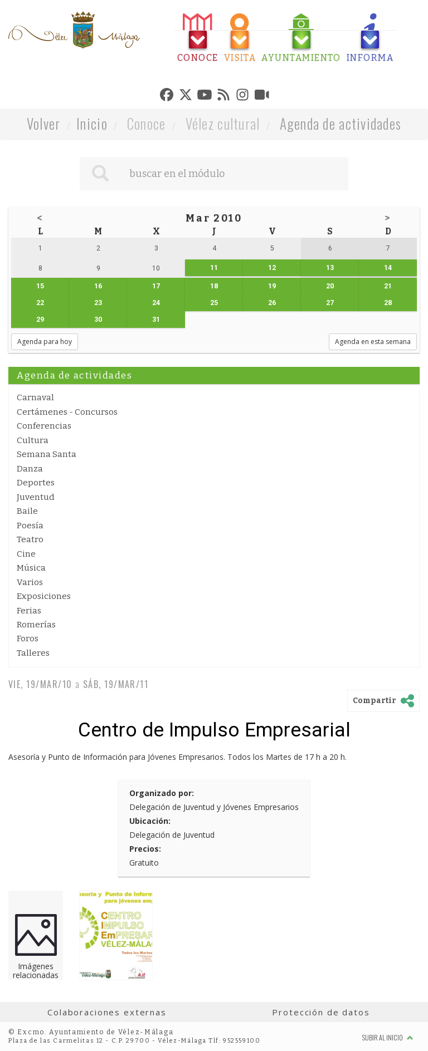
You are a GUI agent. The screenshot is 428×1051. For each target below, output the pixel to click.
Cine (26, 554)
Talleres (33, 653)
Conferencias (44, 426)
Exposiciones (44, 596)
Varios (30, 582)
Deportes (36, 483)
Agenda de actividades (341, 123)
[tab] (197, 38)
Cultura (32, 440)
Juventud (36, 497)
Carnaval (35, 397)
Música (31, 568)
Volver (44, 123)
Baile (27, 511)
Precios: (145, 848)
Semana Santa (46, 454)
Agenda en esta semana (373, 341)
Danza (30, 469)
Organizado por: (161, 793)
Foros (27, 638)
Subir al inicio (388, 1037)
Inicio (92, 123)
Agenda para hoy (44, 341)
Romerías (36, 625)
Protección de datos (320, 1012)
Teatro (30, 539)
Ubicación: (150, 821)
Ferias (29, 611)
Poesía (30, 525)
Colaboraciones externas (107, 1012)
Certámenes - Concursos (67, 412)
